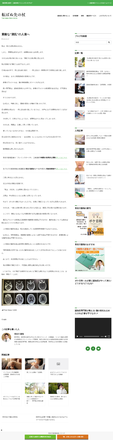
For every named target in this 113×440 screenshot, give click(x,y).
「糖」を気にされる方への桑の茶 (73, 437)
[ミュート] (106, 336)
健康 (4, 319)
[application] (93, 328)
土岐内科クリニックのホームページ (99, 3)
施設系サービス (91, 16)
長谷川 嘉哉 (19, 334)
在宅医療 (75, 16)
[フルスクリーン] (109, 336)
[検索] (93, 42)
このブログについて (105, 16)
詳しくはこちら (61, 157)
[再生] (77, 336)
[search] (109, 42)
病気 (82, 16)
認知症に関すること (63, 16)
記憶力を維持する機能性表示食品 (40, 437)
